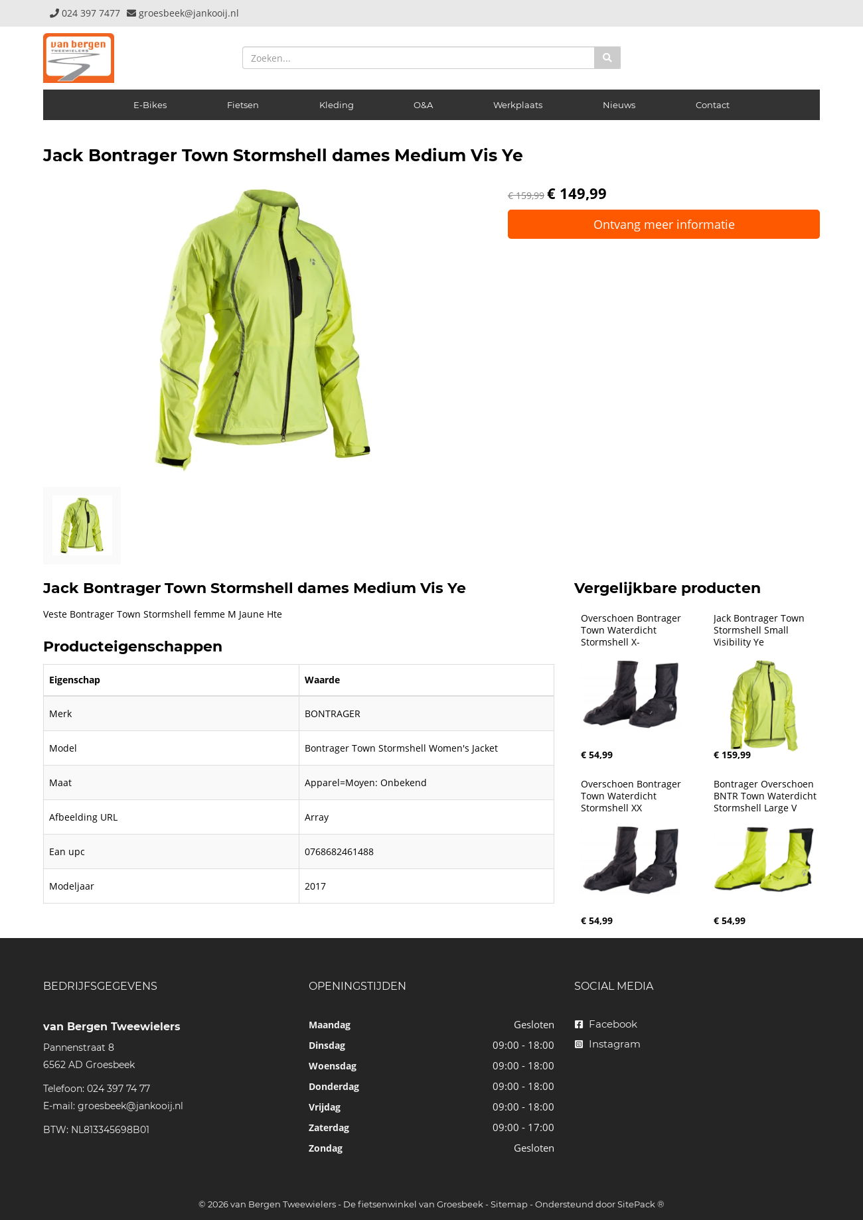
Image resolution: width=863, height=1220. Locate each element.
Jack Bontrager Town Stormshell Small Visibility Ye (760, 630)
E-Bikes (150, 105)
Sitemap (509, 1204)
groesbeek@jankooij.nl (130, 1106)
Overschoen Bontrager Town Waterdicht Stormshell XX (632, 796)
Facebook (606, 1024)
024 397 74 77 (118, 1089)
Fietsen (243, 105)
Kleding (336, 105)
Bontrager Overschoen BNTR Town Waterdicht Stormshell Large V (766, 796)
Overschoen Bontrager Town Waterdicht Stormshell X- (632, 630)
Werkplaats (517, 105)
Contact (713, 105)
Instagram (608, 1044)
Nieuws (619, 105)
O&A (423, 105)
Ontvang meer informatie (664, 224)
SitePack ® (641, 1204)
